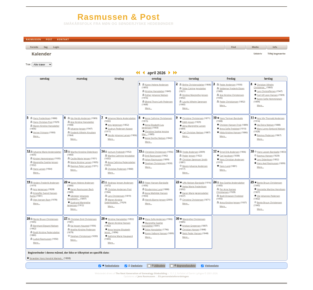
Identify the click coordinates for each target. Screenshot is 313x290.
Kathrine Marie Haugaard (120, 236)
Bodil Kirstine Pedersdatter (46, 232)
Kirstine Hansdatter (154, 91)
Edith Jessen (188, 122)
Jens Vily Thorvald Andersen (270, 118)
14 (103, 151)
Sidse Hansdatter (153, 229)
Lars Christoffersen (266, 91)
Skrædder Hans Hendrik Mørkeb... (46, 258)
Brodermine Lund (154, 189)
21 (103, 182)
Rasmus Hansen (265, 155)
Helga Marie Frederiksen (194, 186)
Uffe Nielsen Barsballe (193, 182)
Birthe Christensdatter (193, 84)
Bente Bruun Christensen (269, 182)
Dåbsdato (156, 265)
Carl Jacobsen (226, 155)
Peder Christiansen (229, 101)
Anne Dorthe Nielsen (155, 138)
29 (140, 218)
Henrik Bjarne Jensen (155, 199)
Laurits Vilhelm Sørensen (194, 101)
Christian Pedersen (117, 169)
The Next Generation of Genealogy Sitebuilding (141, 273)
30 (177, 218)
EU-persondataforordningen (173, 276)
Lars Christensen (116, 196)
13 (65, 151)
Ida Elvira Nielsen (265, 124)
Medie (255, 46)
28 (103, 218)
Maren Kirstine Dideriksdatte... (113, 201)
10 (215, 117)
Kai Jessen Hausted (79, 225)
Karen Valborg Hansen (156, 233)
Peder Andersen (228, 84)
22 (140, 182)
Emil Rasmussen (153, 155)
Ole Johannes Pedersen (268, 196)
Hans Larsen (39, 169)
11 (252, 117)
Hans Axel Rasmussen (268, 163)
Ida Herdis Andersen (80, 118)
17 (215, 151)
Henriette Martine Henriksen (271, 189)
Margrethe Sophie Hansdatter (152, 224)
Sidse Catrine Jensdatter (194, 88)
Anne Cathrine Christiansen (158, 118)
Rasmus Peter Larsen (80, 166)
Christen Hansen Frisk (230, 124)
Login (56, 46)
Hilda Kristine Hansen (230, 132)
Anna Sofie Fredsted (230, 128)
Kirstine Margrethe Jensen (195, 95)
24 (215, 182)
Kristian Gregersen (191, 225)
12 (28, 151)
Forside (34, 46)
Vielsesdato (210, 265)
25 (252, 182)
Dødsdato (133, 265)
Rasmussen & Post (118, 17)
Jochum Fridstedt (116, 152)
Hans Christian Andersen (232, 159)
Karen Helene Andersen (157, 84)
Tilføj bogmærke (276, 53)
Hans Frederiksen (42, 118)
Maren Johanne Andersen (194, 166)
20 (65, 182)
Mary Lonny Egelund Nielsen (271, 128)
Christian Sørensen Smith (194, 159)
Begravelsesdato (182, 265)
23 (177, 182)
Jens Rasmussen (146, 276)
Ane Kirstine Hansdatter (82, 122)
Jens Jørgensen (115, 124)
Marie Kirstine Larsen (80, 162)
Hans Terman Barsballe (231, 118)
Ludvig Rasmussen (42, 239)
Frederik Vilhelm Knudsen (83, 132)
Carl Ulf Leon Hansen (267, 95)
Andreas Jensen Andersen (120, 182)
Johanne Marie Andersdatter (122, 118)
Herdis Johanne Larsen (119, 135)
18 (252, 151)
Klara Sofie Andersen (155, 219)
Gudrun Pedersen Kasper (120, 128)
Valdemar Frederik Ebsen (232, 88)
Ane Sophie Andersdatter (232, 182)
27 (65, 218)
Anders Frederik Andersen (46, 182)
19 (28, 182)
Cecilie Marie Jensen (80, 158)
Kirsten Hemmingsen (43, 158)
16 (177, 151)
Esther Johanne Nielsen (156, 95)
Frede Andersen (190, 152)
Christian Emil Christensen (84, 219)
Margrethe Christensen (193, 219)
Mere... (148, 108)
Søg (46, 46)
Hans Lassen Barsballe (268, 152)
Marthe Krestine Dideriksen (84, 152)
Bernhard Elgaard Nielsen (45, 225)
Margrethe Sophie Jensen (45, 162)
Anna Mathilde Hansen (156, 193)
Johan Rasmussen (154, 159)
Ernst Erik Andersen (229, 152)
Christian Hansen (190, 229)
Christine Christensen (192, 118)
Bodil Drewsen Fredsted (231, 196)
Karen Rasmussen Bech (82, 189)
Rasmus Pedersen (266, 135)
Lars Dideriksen (264, 159)
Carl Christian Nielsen (193, 132)
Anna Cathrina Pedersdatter (121, 162)
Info (275, 46)
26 (28, 218)
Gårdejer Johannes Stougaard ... (78, 197)
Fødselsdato (108, 265)
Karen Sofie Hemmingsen (269, 98)
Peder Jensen (188, 155)
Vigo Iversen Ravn (42, 199)
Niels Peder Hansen (192, 233)
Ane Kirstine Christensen (232, 95)
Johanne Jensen (78, 128)
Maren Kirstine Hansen (119, 223)
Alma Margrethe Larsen (194, 125)
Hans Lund (225, 166)
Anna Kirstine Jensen (230, 202)
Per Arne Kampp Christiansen (226, 191)
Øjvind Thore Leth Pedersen (159, 101)
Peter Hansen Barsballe (156, 182)
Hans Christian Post (42, 122)
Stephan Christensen (155, 163)
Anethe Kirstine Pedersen (83, 229)
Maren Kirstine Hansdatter (46, 125)
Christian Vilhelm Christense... (264, 86)
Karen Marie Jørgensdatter (195, 193)
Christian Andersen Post (120, 189)
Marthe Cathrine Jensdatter (121, 155)
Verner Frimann (41, 132)
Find (233, 46)
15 (140, 151)
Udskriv (258, 53)
